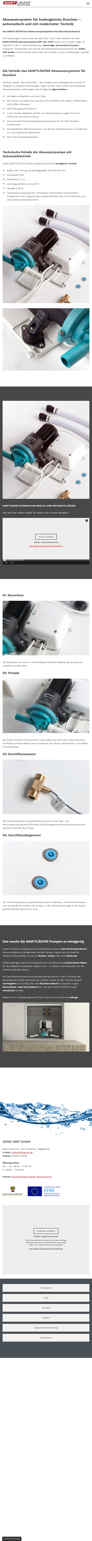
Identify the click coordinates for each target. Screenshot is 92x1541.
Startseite (46, 1288)
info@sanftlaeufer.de (22, 1152)
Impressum (46, 1337)
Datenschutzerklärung (45, 1327)
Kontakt (46, 1308)
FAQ (46, 1298)
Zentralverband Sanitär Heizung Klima (31, 1176)
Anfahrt (46, 1317)
